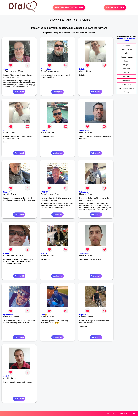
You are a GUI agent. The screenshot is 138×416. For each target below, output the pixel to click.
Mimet (126, 92)
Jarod (5, 131)
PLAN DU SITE (122, 413)
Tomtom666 (83, 253)
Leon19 (44, 131)
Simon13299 (84, 131)
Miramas (126, 69)
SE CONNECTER (115, 7)
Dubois (82, 69)
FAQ (108, 413)
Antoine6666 (46, 69)
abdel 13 (6, 376)
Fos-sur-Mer (126, 84)
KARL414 (44, 192)
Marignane (126, 65)
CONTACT (132, 413)
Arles (126, 53)
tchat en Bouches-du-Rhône (127, 40)
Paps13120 (83, 315)
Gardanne (126, 77)
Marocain (44, 253)
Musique (6, 253)
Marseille (126, 45)
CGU (113, 413)
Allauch (126, 73)
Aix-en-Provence (126, 49)
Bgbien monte (8, 315)
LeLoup (5, 69)
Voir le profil (19, 92)
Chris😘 (44, 315)
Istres (126, 61)
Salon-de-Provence (127, 57)
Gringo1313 (7, 192)
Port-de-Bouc (126, 80)
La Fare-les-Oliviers (126, 88)
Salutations (83, 192)
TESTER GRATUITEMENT (69, 7)
